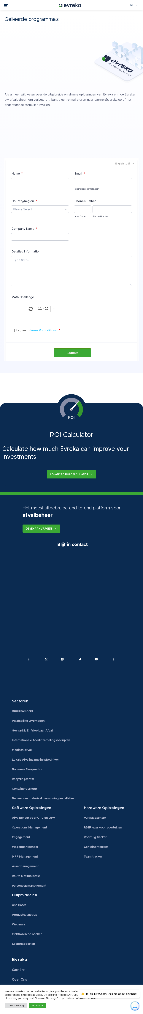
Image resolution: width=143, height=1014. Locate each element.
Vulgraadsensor (95, 796)
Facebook (114, 638)
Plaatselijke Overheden (28, 700)
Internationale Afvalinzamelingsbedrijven (41, 719)
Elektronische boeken (27, 913)
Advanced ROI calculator (71, 453)
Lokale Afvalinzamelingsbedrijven (36, 738)
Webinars (18, 903)
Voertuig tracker (95, 816)
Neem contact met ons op (37, 980)
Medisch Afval (22, 729)
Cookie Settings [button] (16, 1005)
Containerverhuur (24, 767)
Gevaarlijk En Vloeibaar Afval (32, 709)
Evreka (19, 939)
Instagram (63, 638)
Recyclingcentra (23, 758)
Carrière (18, 949)
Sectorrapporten (23, 923)
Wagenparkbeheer (25, 826)
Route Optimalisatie (26, 855)
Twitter (80, 638)
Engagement (21, 816)
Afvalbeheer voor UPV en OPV (33, 796)
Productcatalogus (24, 893)
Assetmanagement (25, 845)
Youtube (97, 638)
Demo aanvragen (41, 507)
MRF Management (25, 835)
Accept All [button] (37, 1005)
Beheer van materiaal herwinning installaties (43, 777)
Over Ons (19, 958)
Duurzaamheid (22, 690)
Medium (46, 638)
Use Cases (19, 884)
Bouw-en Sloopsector (27, 748)
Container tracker (96, 826)
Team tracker (93, 835)
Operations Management (29, 806)
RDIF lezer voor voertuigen (103, 806)
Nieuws (18, 968)
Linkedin (29, 638)
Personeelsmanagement (29, 864)
